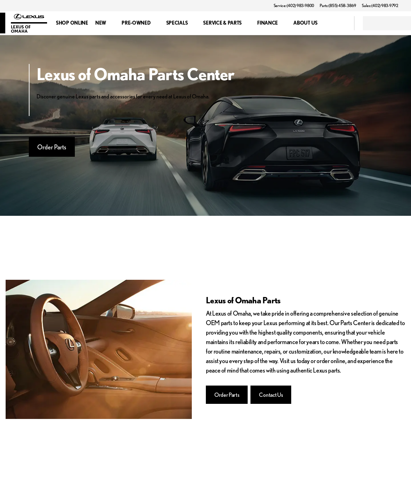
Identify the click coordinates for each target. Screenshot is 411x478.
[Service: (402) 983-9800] (293, 5)
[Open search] (340, 23)
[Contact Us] (270, 395)
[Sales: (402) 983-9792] (380, 5)
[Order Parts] (227, 395)
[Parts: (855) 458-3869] (338, 5)
